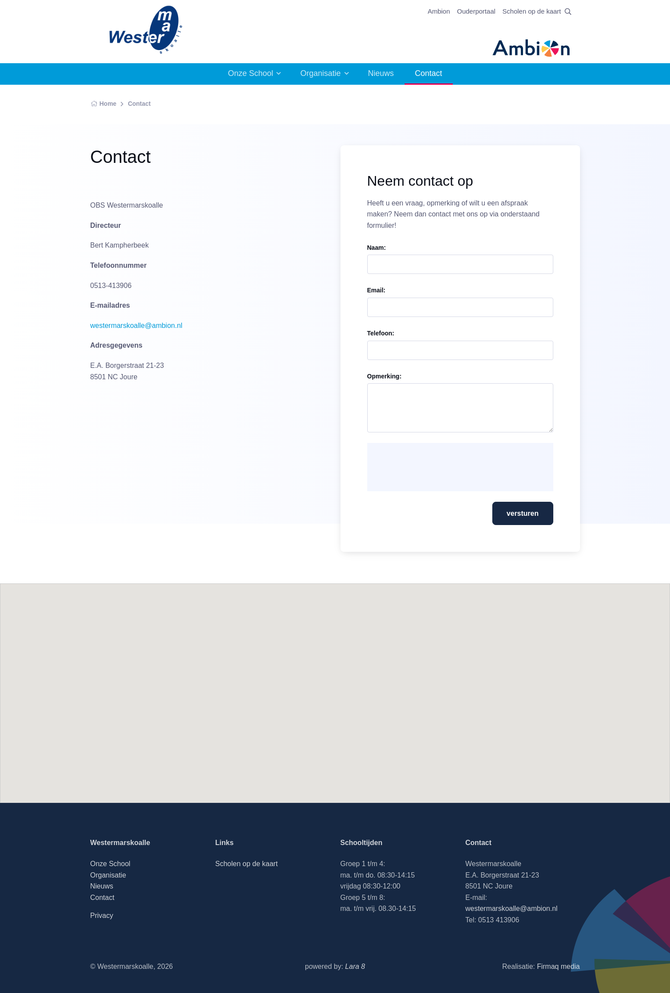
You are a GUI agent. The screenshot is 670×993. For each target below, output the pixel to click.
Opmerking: (384, 376)
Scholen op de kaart (531, 11)
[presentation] (441, 467)
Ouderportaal (476, 11)
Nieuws (381, 73)
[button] (335, 685)
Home (103, 103)
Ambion (439, 11)
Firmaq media (558, 966)
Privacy (101, 915)
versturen (523, 513)
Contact (139, 103)
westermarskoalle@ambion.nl (136, 325)
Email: (376, 290)
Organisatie (320, 73)
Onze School (250, 73)
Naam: (376, 247)
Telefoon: (380, 333)
